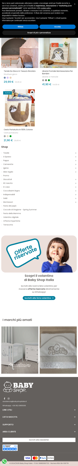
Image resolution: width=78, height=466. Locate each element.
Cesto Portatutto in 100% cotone (18, 129)
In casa (6, 187)
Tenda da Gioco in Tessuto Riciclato (20, 71)
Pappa (6, 160)
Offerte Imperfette (11, 221)
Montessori (8, 202)
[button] (39, 298)
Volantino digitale (11, 217)
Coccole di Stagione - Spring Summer (20, 209)
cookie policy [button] (46, 8)
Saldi (5, 198)
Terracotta (8, 224)
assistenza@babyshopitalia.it (15, 401)
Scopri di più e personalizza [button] (39, 33)
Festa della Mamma (12, 213)
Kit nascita (7, 183)
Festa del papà (9, 206)
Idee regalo (8, 172)
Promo (6, 175)
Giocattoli (7, 179)
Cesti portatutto (11, 132)
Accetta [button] (57, 27)
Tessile (6, 153)
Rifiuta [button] (20, 27)
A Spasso (7, 156)
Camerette (8, 164)
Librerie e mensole (50, 77)
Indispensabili (9, 194)
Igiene (6, 168)
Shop (4, 146)
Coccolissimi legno (11, 190)
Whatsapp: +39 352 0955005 (14, 405)
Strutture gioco (10, 74)
